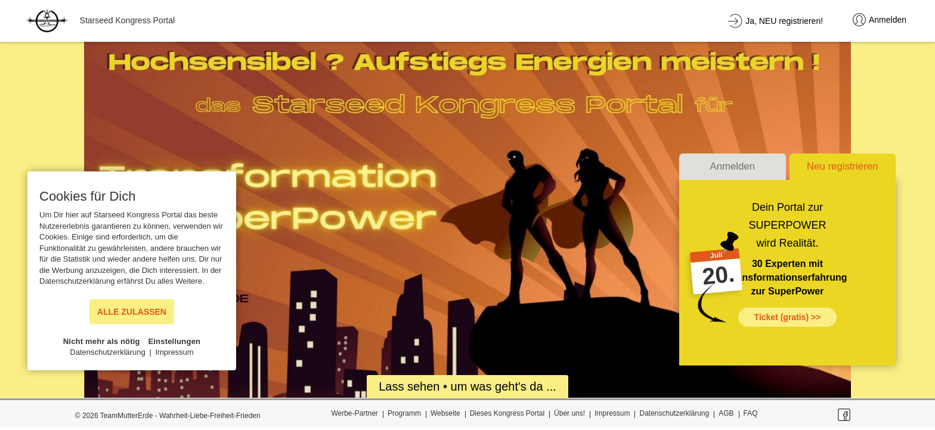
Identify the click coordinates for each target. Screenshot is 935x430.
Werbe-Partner (354, 413)
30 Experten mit (787, 264)
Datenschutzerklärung (674, 413)
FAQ (751, 413)
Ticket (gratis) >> (787, 317)
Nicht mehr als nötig (101, 341)
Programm (404, 413)
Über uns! (569, 413)
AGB (726, 413)
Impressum (612, 413)
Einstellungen (174, 341)
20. (718, 275)
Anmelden (732, 166)
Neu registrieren (842, 166)
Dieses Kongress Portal (507, 413)
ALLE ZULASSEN (131, 312)
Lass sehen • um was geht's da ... (467, 386)
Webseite (445, 413)
